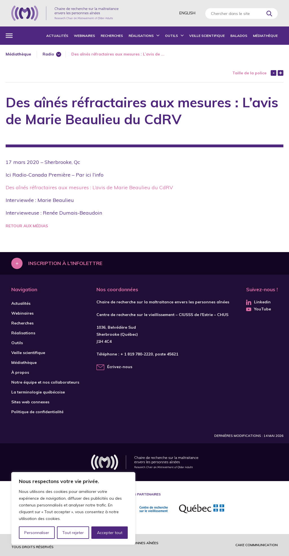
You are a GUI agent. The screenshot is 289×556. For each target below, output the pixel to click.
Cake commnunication (256, 545)
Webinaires (84, 36)
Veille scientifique (207, 36)
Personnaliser (36, 532)
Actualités (57, 36)
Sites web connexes (30, 401)
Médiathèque (265, 36)
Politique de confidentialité (37, 411)
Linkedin (258, 301)
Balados (238, 36)
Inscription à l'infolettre (65, 263)
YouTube (258, 309)
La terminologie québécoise (38, 392)
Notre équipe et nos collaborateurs (45, 382)
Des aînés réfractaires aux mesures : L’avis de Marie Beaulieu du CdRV (89, 187)
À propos (20, 372)
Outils (171, 36)
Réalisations (141, 36)
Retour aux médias (27, 225)
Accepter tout (109, 532)
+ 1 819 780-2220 (136, 354)
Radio (48, 54)
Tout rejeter (73, 532)
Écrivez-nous (119, 366)
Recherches (112, 36)
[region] (73, 508)
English (187, 12)
